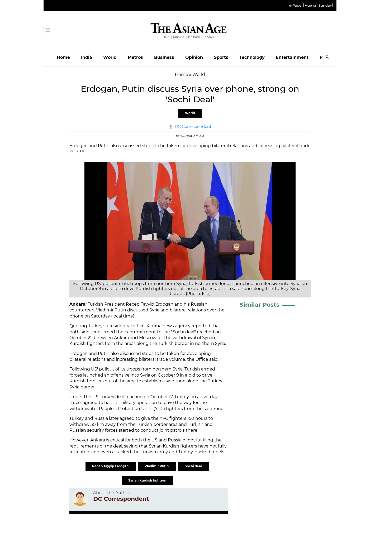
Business (164, 57)
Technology (252, 57)
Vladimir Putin (157, 466)
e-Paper (296, 5)
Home (63, 57)
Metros (135, 57)
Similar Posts (259, 304)
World (110, 57)
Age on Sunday (318, 5)
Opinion (194, 57)
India (86, 57)
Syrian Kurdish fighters (147, 480)
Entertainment (292, 57)
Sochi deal (194, 466)
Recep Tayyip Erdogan (110, 466)
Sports (221, 57)
